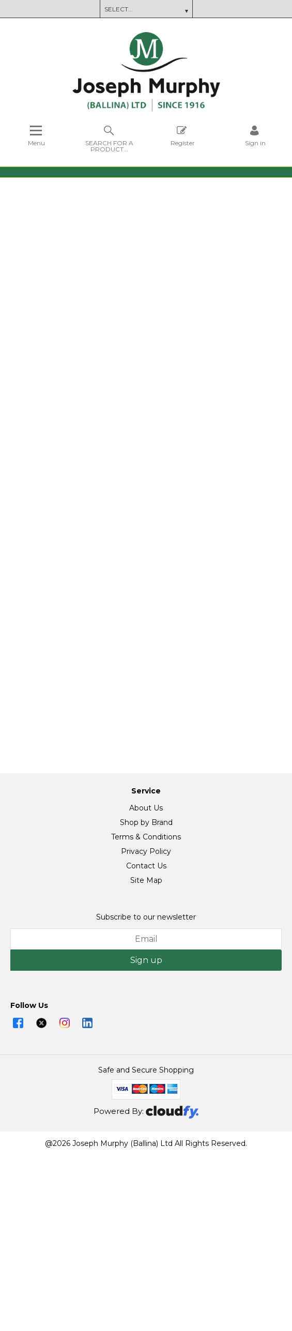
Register (183, 135)
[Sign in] (255, 135)
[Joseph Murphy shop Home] (146, 109)
